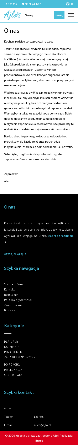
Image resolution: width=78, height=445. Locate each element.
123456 (11, 4)
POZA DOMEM (13, 352)
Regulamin (11, 294)
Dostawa (9, 310)
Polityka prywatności (18, 300)
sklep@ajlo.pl (32, 4)
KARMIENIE (11, 346)
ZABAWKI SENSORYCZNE (20, 357)
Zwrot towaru (13, 305)
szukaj (59, 15)
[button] (69, 13)
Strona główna (14, 284)
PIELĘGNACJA (13, 369)
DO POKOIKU (12, 364)
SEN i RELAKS (13, 375)
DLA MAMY (11, 341)
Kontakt (9, 289)
